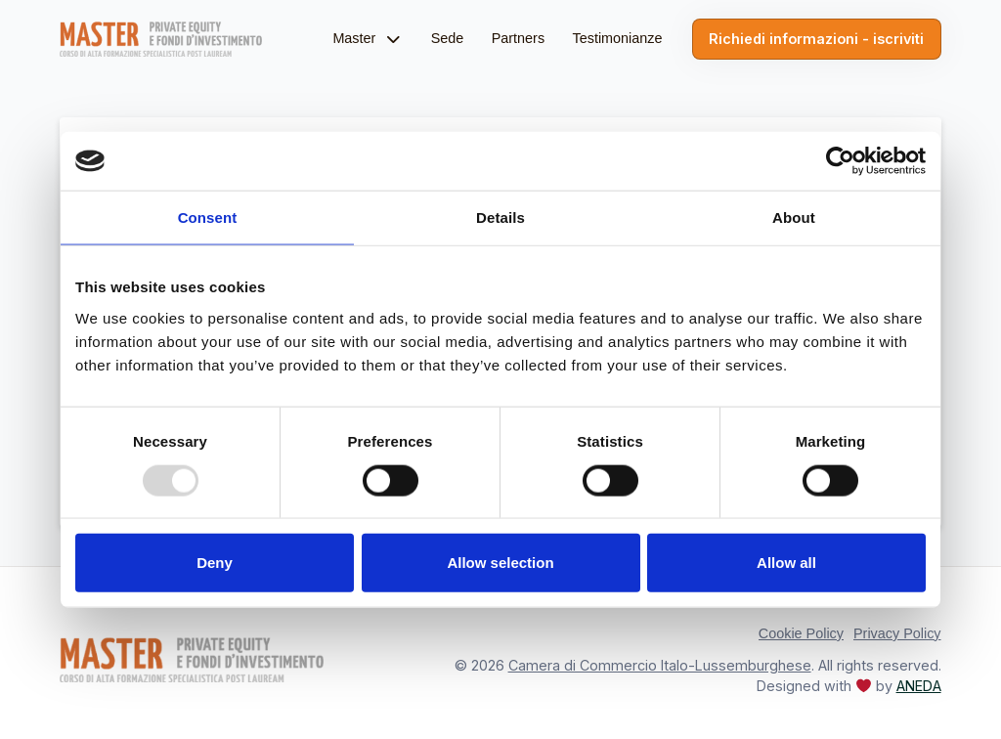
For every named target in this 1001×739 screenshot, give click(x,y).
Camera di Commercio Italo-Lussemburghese (659, 665)
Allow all (786, 562)
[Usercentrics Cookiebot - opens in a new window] (840, 161)
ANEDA (918, 685)
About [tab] (793, 217)
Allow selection (500, 562)
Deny (214, 562)
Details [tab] (500, 217)
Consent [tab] (208, 217)
